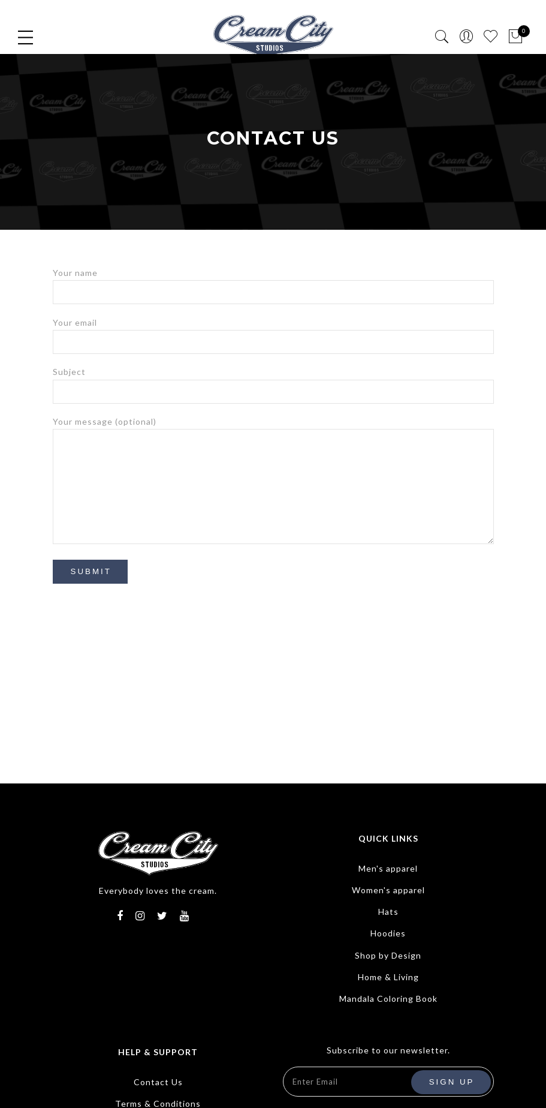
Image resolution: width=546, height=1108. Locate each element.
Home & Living (388, 977)
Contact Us (158, 1082)
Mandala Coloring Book (388, 998)
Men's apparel (388, 868)
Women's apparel (388, 890)
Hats (388, 911)
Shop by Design (388, 955)
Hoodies (388, 933)
